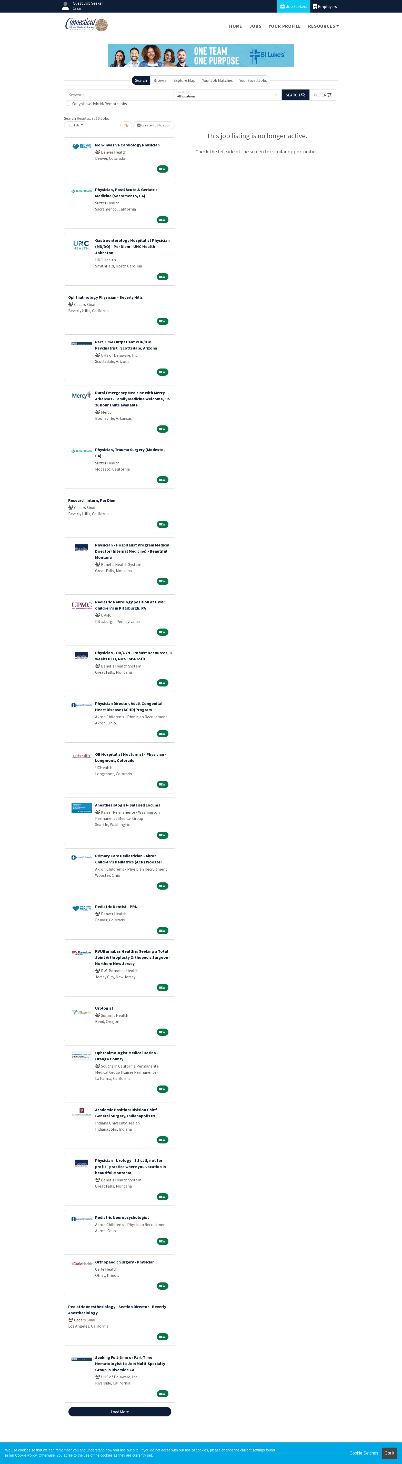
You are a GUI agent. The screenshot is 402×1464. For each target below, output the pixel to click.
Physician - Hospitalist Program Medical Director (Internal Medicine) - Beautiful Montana (132, 551)
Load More (120, 1411)
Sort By (74, 125)
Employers (325, 6)
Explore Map (184, 80)
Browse (160, 80)
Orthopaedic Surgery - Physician (125, 1261)
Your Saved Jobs (253, 80)
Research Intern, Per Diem (92, 500)
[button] (323, 95)
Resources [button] (321, 26)
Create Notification (153, 125)
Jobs (255, 26)
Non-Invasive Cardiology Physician (127, 144)
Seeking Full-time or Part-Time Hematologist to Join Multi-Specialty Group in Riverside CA (130, 1363)
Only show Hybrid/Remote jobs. (100, 103)
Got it (389, 1453)
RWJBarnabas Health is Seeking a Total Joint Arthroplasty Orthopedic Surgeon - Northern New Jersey (132, 957)
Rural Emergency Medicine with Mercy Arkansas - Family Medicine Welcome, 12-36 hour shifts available (132, 398)
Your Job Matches (217, 80)
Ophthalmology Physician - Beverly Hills (105, 297)
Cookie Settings (363, 1453)
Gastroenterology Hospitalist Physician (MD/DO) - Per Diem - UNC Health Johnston (132, 246)
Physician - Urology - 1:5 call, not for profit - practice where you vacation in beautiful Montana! (130, 1166)
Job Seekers (293, 6)
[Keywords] (120, 95)
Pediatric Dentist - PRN (116, 906)
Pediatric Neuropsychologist (122, 1217)
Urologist (104, 1008)
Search (141, 80)
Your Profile (285, 26)
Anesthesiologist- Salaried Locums (127, 805)
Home (235, 26)
